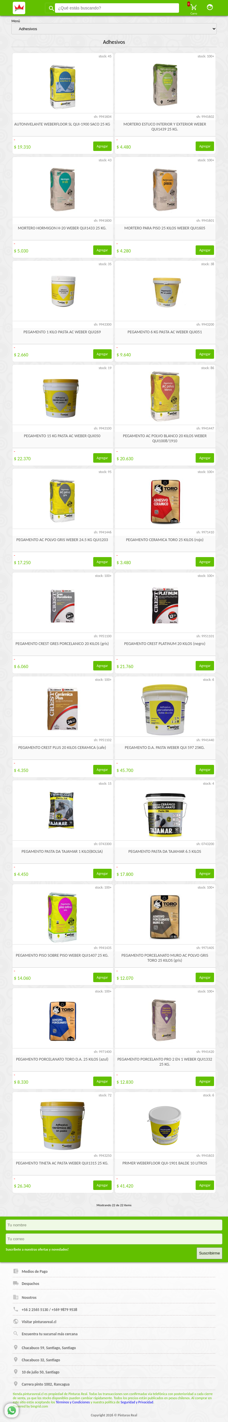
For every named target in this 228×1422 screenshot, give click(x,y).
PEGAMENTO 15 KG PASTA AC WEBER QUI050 (62, 435)
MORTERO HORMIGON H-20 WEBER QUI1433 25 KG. (62, 228)
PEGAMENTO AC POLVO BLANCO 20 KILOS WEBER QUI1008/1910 (165, 438)
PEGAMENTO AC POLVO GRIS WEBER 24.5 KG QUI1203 (62, 539)
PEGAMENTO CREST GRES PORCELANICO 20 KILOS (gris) (62, 643)
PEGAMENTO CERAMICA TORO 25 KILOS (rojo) (164, 539)
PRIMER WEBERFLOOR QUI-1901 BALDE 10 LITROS (164, 1163)
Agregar (102, 146)
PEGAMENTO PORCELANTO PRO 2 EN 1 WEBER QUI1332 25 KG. (164, 1062)
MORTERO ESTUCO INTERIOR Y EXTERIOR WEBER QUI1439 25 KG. (165, 127)
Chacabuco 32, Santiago (36, 1360)
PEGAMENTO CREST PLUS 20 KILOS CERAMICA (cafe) (62, 747)
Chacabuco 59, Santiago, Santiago (44, 1347)
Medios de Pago (30, 1271)
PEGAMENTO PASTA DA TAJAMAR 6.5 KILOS (165, 851)
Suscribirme (209, 1253)
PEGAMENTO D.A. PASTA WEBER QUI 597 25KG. (165, 747)
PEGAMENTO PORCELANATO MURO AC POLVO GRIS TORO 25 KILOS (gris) (164, 958)
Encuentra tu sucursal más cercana (45, 1333)
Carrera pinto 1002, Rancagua (41, 1384)
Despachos (26, 1283)
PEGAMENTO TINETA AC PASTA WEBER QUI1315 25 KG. (62, 1163)
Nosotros (25, 1297)
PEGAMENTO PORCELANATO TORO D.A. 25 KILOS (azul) (62, 1059)
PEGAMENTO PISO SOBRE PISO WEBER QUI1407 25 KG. (62, 955)
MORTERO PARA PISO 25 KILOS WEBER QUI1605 (164, 228)
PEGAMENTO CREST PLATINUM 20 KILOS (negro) (164, 643)
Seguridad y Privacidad (137, 1402)
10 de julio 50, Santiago (36, 1372)
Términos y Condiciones (73, 1402)
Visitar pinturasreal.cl (34, 1321)
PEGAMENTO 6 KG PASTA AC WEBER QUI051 (165, 331)
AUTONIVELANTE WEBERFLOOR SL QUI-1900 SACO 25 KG (62, 124)
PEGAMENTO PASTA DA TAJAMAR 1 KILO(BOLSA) (62, 851)
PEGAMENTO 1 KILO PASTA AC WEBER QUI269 (62, 331)
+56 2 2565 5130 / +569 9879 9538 (45, 1309)
